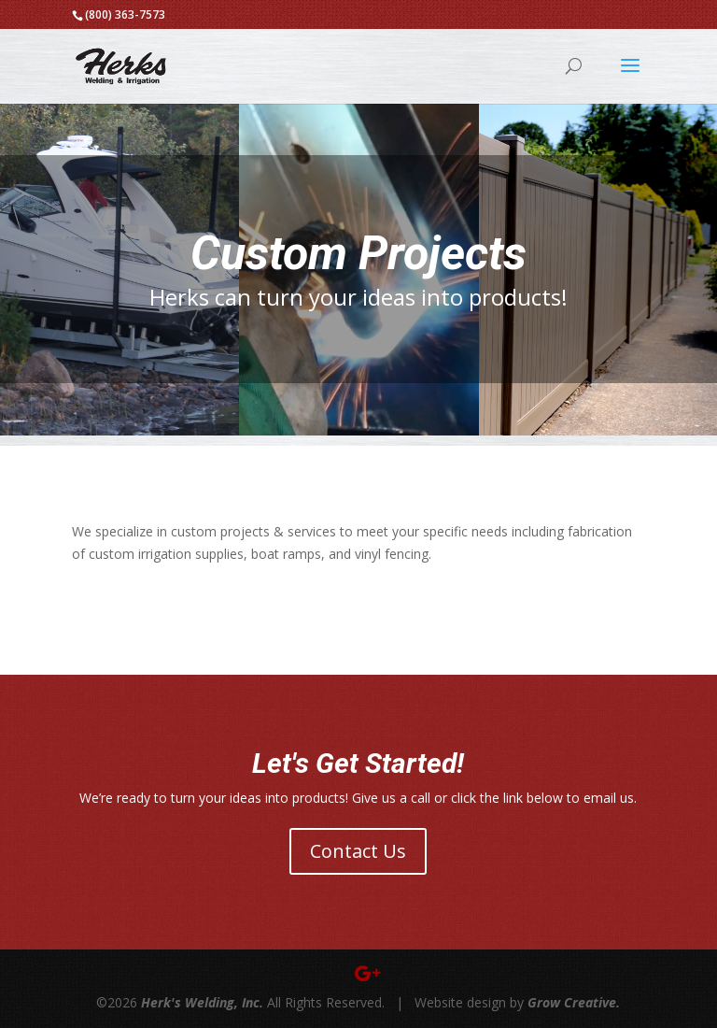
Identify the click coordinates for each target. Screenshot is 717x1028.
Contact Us (358, 851)
